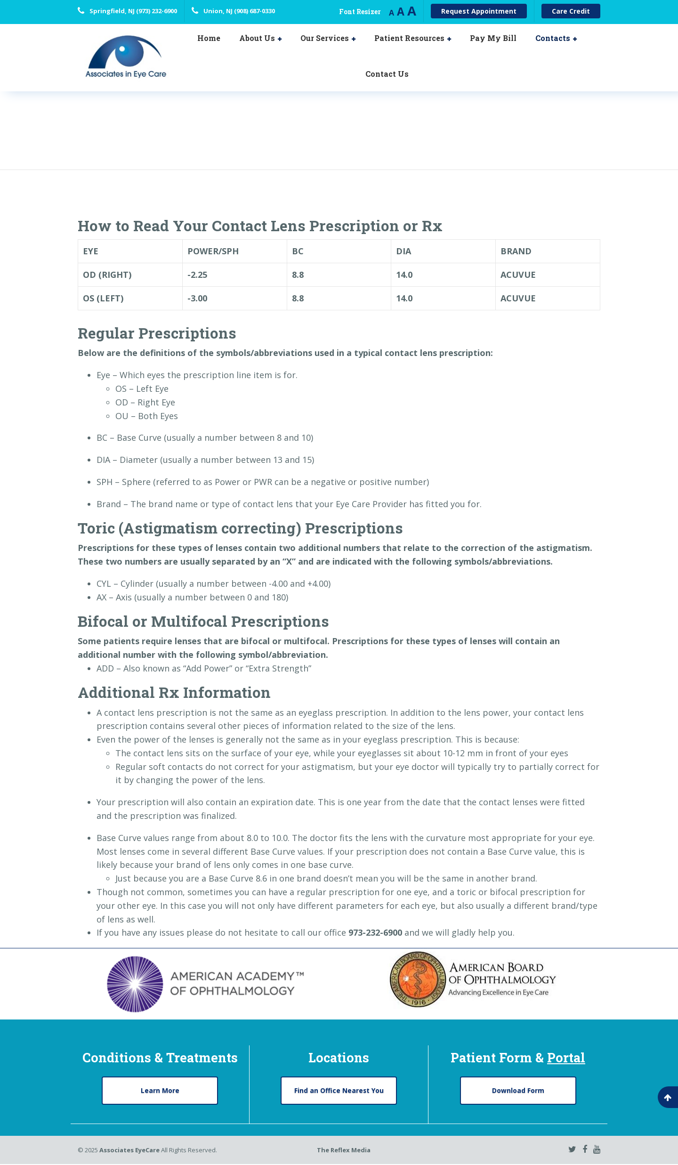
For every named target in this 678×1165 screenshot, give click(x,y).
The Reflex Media (344, 1150)
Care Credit (571, 11)
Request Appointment (479, 11)
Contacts (552, 38)
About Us (257, 38)
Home (208, 38)
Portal (566, 1057)
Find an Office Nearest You (339, 1090)
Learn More (160, 1090)
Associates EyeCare (129, 1150)
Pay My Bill (493, 38)
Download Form (518, 1090)
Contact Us (387, 74)
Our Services (324, 38)
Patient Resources (409, 38)
